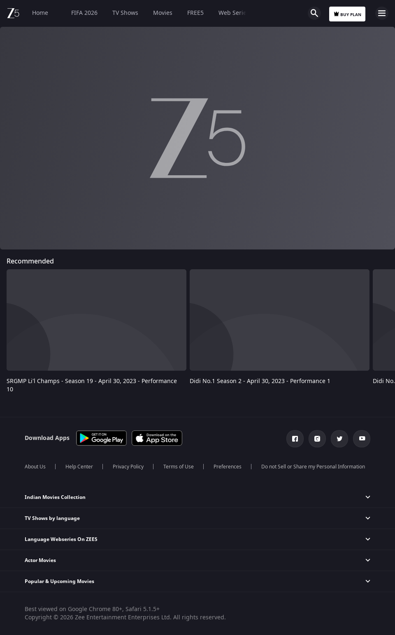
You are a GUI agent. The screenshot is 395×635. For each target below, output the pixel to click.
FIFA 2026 (80, 13)
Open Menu (381, 13)
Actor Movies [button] (40, 560)
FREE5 (195, 13)
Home (40, 13)
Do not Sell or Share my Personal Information (313, 466)
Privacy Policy (128, 466)
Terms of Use (178, 466)
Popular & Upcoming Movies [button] (59, 581)
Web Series (233, 13)
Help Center (79, 466)
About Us (35, 466)
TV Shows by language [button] (52, 518)
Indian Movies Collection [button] (55, 497)
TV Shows (125, 13)
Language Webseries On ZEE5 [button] (61, 539)
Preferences (228, 466)
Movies (162, 13)
